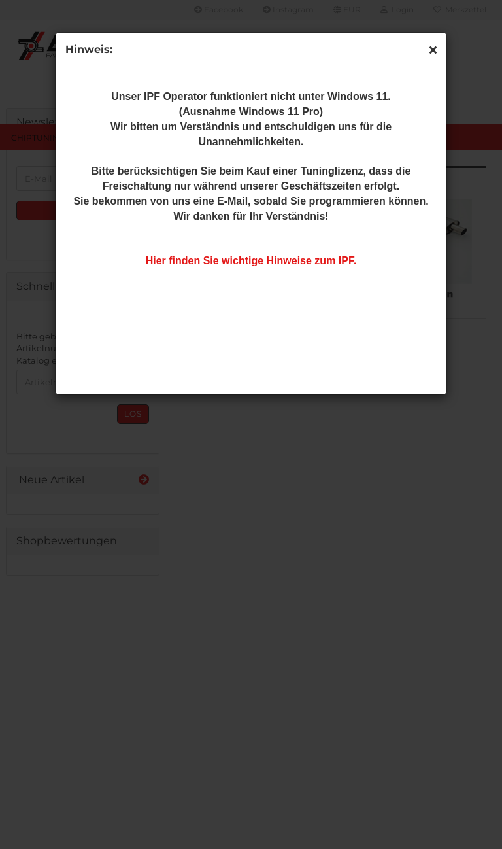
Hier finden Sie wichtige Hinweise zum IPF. (251, 260)
